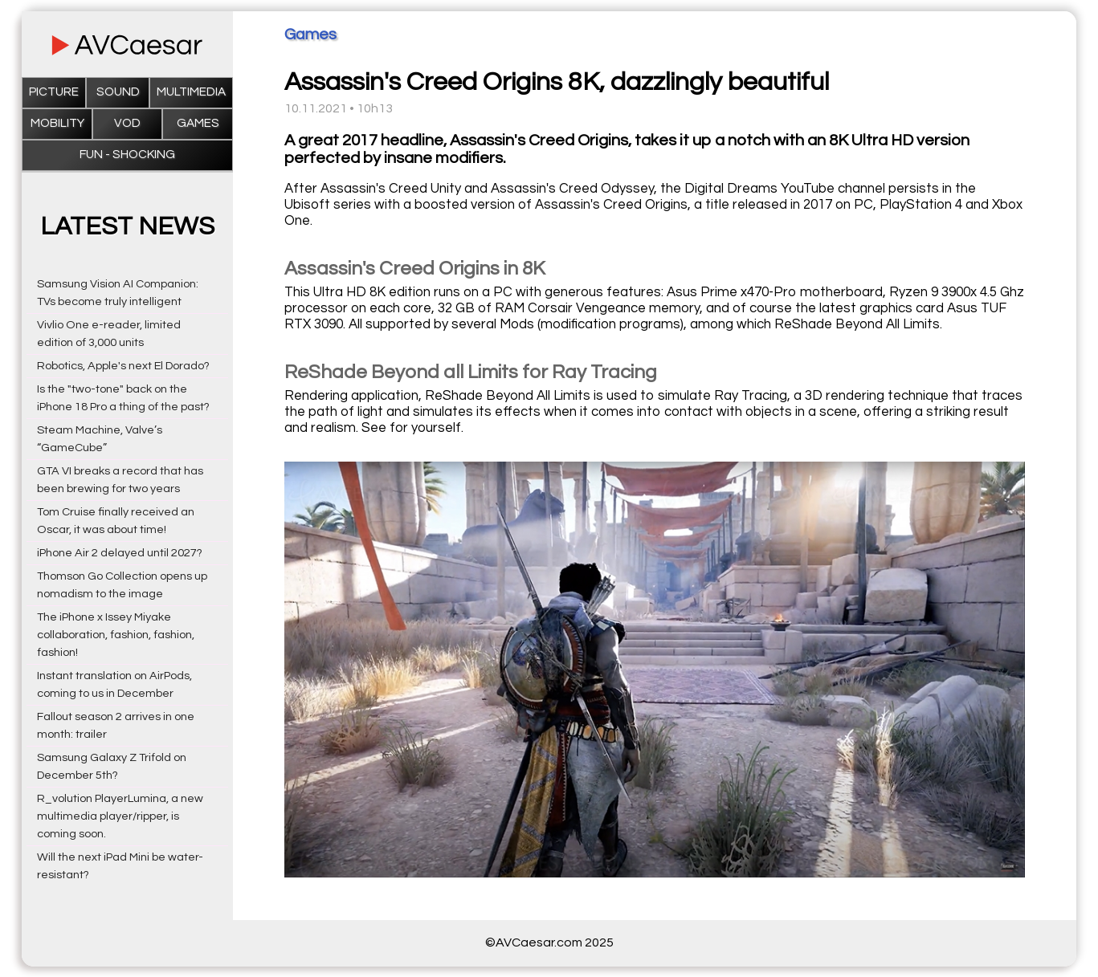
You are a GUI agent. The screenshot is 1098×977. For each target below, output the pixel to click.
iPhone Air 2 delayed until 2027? (119, 553)
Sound (118, 92)
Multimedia (191, 92)
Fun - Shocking (127, 155)
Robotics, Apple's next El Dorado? (123, 366)
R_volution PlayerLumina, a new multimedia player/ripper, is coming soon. (120, 816)
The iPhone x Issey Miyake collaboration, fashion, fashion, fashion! (115, 634)
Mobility (57, 123)
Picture (54, 92)
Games (198, 123)
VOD (127, 123)
